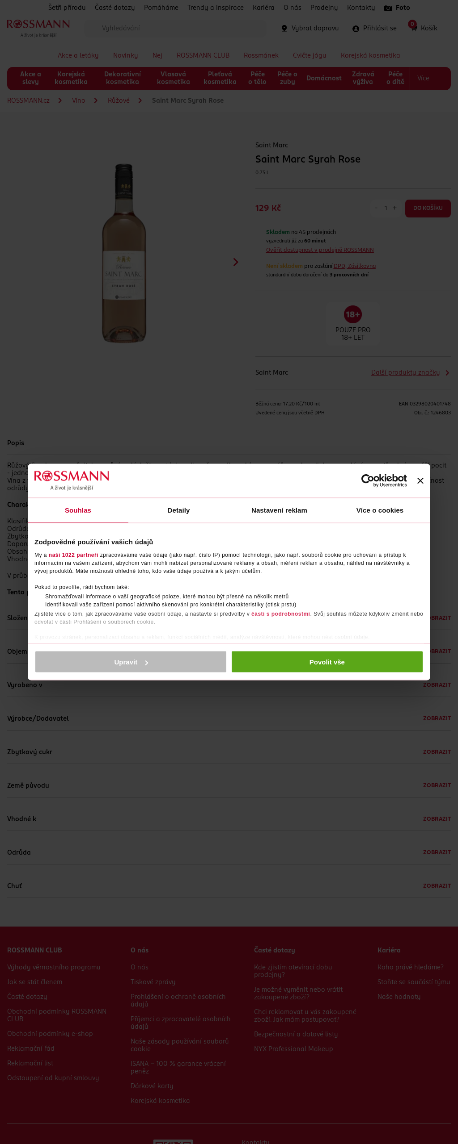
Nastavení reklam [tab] (279, 510)
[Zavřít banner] (420, 481)
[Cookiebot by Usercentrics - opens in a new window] (368, 481)
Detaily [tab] (179, 510)
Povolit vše (327, 662)
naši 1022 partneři (73, 554)
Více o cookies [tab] (380, 510)
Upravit (131, 662)
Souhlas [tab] (78, 510)
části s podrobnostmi (280, 613)
